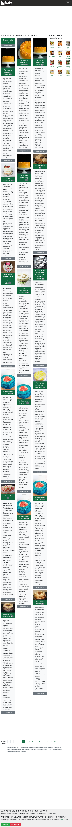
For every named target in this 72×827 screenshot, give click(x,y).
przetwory (23, 751)
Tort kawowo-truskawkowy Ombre (24, 62)
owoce (54, 749)
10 (36, 741)
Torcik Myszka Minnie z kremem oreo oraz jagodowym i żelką (8, 303)
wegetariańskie (27, 749)
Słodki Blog (8, 270)
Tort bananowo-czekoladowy (35, 666)
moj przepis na (24, 150)
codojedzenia (40, 392)
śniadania (59, 749)
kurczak (50, 749)
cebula (18, 751)
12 (43, 741)
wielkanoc (58, 747)
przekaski (9, 749)
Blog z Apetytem (8, 390)
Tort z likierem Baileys (12, 655)
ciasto (14, 751)
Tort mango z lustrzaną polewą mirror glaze (12, 420)
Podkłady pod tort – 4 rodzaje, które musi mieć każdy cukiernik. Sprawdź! (39, 302)
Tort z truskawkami (8, 191)
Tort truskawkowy (21, 543)
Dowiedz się (62, 819)
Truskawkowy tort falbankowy (21, 433)
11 (40, 741)
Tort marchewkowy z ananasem (24, 314)
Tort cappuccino (40, 178)
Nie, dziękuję (15, 824)
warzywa (52, 747)
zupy (25, 747)
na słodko (44, 749)
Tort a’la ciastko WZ (8, 41)
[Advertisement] (36, 20)
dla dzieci (9, 751)
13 (47, 741)
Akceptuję (5, 824)
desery (21, 747)
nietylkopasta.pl (8, 45)
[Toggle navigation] (68, 3)
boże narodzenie (45, 747)
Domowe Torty (40, 264)
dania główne (16, 749)
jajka (21, 749)
